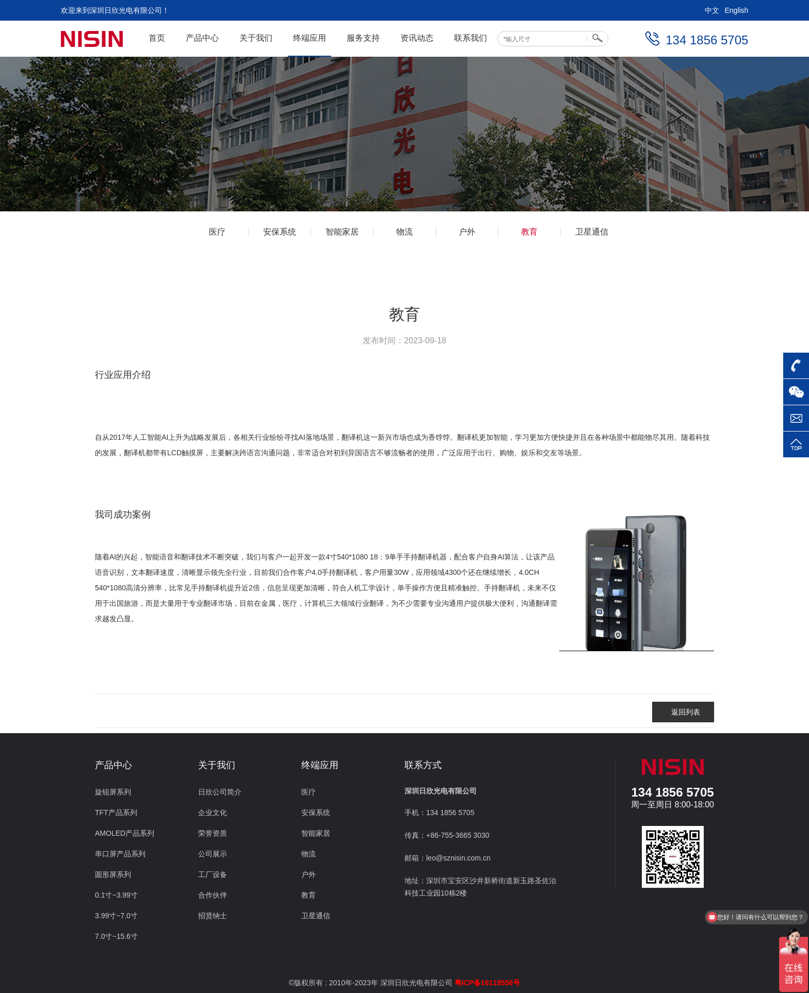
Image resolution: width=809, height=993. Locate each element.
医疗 (217, 231)
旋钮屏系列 (113, 792)
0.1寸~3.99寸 (116, 895)
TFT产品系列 (116, 812)
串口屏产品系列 (120, 854)
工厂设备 (212, 874)
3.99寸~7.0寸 (116, 916)
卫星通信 (591, 231)
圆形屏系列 (113, 874)
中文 (712, 10)
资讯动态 (416, 38)
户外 (467, 231)
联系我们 (470, 38)
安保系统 (279, 231)
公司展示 (212, 854)
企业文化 (212, 812)
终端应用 (309, 38)
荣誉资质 (212, 833)
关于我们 (255, 38)
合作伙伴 (212, 895)
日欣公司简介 (219, 792)
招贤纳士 (212, 916)
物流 (404, 231)
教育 (529, 231)
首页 (157, 38)
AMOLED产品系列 (124, 833)
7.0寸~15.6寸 (116, 936)
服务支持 (363, 38)
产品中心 (202, 38)
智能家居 (342, 231)
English (736, 10)
